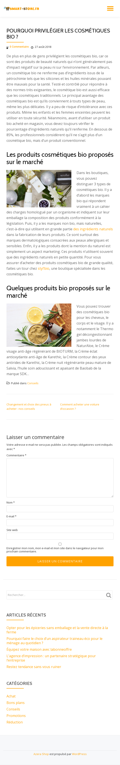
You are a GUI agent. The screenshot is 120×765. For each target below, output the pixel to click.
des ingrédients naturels (93, 229)
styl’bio (43, 268)
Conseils (32, 383)
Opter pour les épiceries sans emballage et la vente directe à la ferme (57, 629)
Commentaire (16, 455)
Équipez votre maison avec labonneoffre (39, 649)
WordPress (79, 754)
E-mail (11, 516)
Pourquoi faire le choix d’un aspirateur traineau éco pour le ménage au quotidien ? (54, 640)
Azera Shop (41, 754)
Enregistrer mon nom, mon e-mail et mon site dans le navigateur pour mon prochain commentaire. (55, 550)
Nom (10, 502)
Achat (11, 696)
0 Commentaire (17, 46)
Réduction (14, 722)
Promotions (16, 715)
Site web (12, 530)
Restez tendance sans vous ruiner (33, 666)
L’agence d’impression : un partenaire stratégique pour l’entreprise (51, 658)
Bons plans (15, 702)
